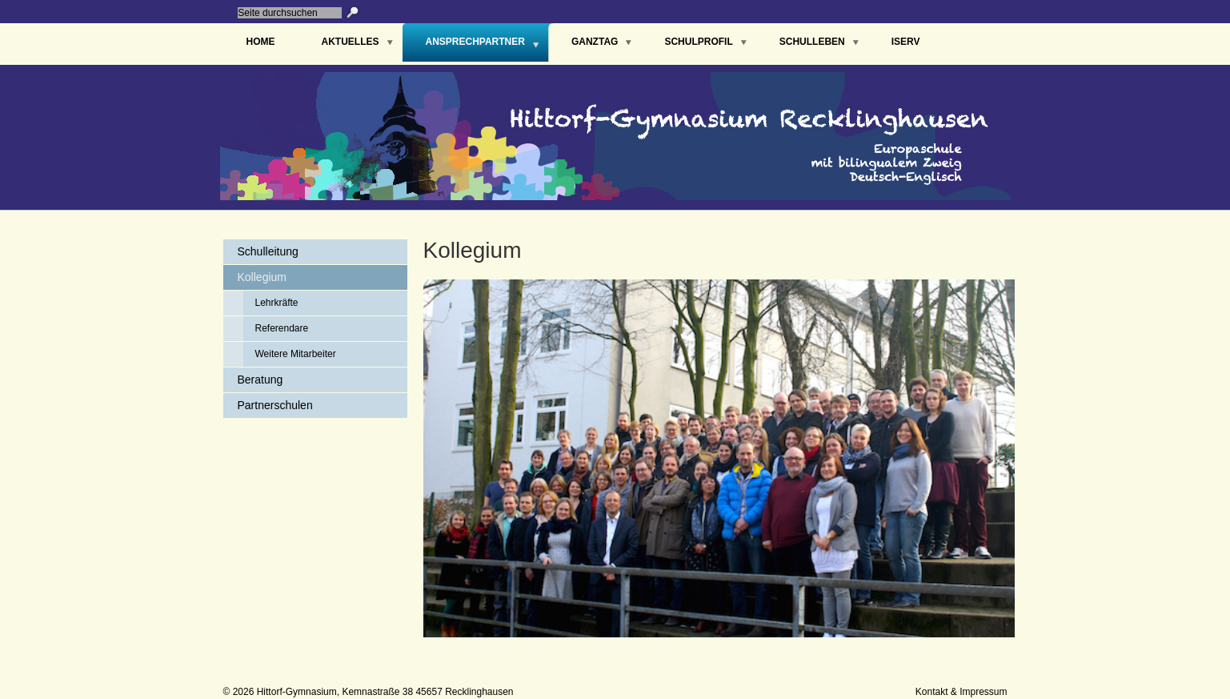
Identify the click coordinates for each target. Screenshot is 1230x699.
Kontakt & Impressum (961, 691)
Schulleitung (268, 251)
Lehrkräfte (276, 302)
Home (260, 41)
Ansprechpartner (475, 41)
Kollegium (262, 277)
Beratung (260, 379)
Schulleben (812, 41)
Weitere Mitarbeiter (295, 354)
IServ (905, 41)
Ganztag (594, 41)
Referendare (282, 328)
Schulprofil (698, 41)
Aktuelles (350, 41)
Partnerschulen (275, 405)
